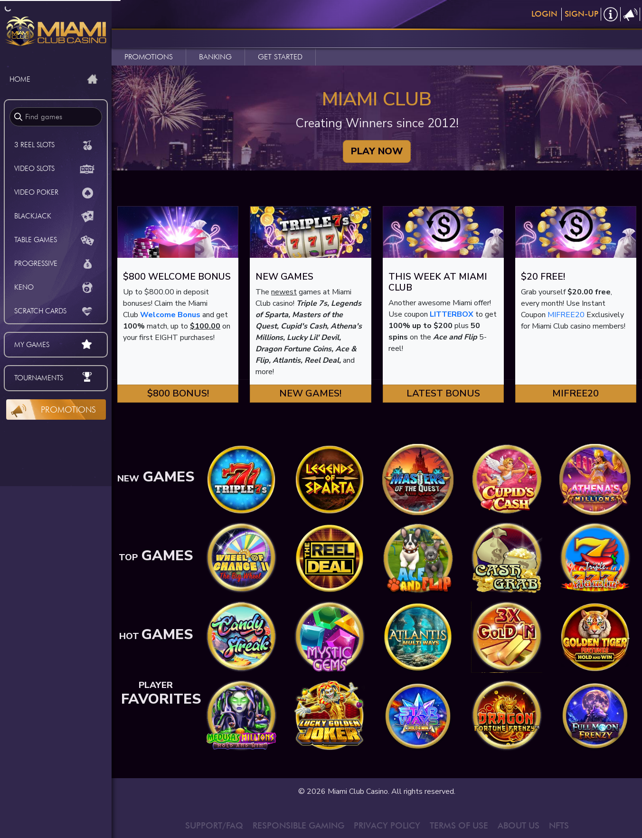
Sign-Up (581, 14)
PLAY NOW (377, 151)
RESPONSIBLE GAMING (298, 825)
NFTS (559, 825)
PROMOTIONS (148, 56)
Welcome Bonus (170, 315)
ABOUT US (518, 825)
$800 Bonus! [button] (178, 393)
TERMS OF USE (459, 825)
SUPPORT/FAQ (214, 825)
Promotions (68, 409)
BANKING (215, 56)
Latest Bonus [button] (443, 393)
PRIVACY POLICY (387, 825)
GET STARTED (280, 56)
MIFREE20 (566, 315)
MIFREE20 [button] (575, 393)
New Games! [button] (310, 393)
